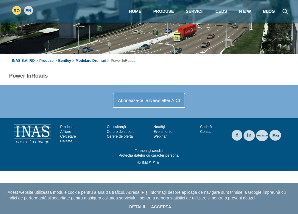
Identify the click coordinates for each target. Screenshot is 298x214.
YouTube (262, 135)
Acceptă (161, 206)
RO (17, 10)
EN (28, 10)
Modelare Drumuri (91, 61)
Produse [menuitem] (163, 11)
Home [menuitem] (135, 11)
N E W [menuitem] (245, 11)
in (249, 136)
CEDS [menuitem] (221, 11)
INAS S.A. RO (23, 61)
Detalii (137, 206)
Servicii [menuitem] (195, 11)
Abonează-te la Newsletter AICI (149, 100)
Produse (46, 61)
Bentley (64, 61)
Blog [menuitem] (269, 11)
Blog (275, 135)
